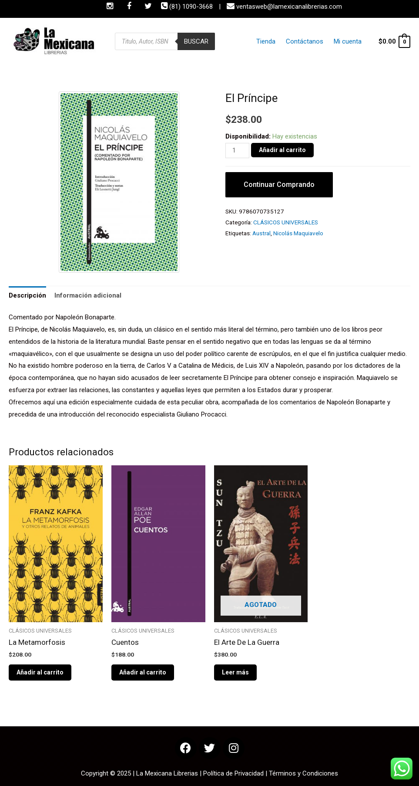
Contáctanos (309, 41)
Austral (261, 233)
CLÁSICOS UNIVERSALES (285, 222)
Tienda (273, 41)
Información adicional (87, 295)
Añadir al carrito (282, 149)
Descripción (27, 295)
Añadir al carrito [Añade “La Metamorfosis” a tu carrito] (40, 672)
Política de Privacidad (233, 773)
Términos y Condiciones (303, 773)
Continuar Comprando (279, 184)
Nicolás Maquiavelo (298, 233)
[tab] (27, 295)
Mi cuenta (348, 41)
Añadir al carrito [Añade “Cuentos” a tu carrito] (142, 672)
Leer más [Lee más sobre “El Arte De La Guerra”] (235, 672)
